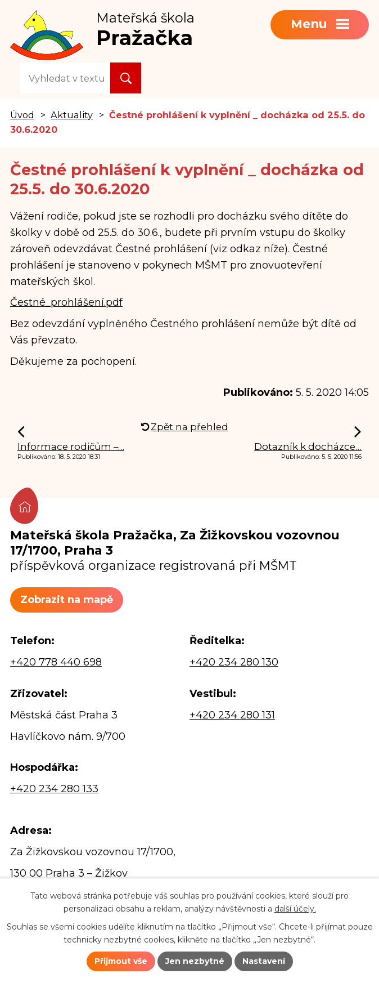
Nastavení (263, 961)
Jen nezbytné (194, 961)
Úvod (22, 114)
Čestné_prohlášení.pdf (66, 302)
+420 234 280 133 (54, 789)
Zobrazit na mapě (66, 599)
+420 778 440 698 (56, 662)
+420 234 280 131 (232, 715)
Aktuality (72, 114)
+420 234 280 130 (234, 662)
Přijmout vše (120, 961)
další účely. (295, 909)
